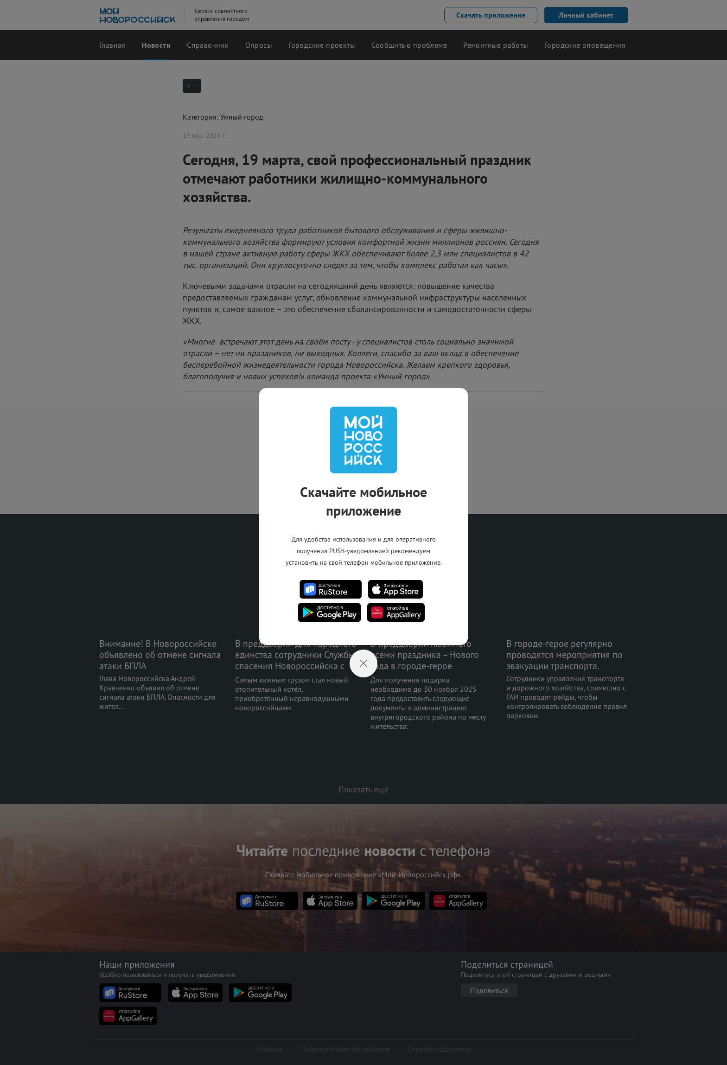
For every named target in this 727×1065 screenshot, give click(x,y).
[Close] (363, 663)
